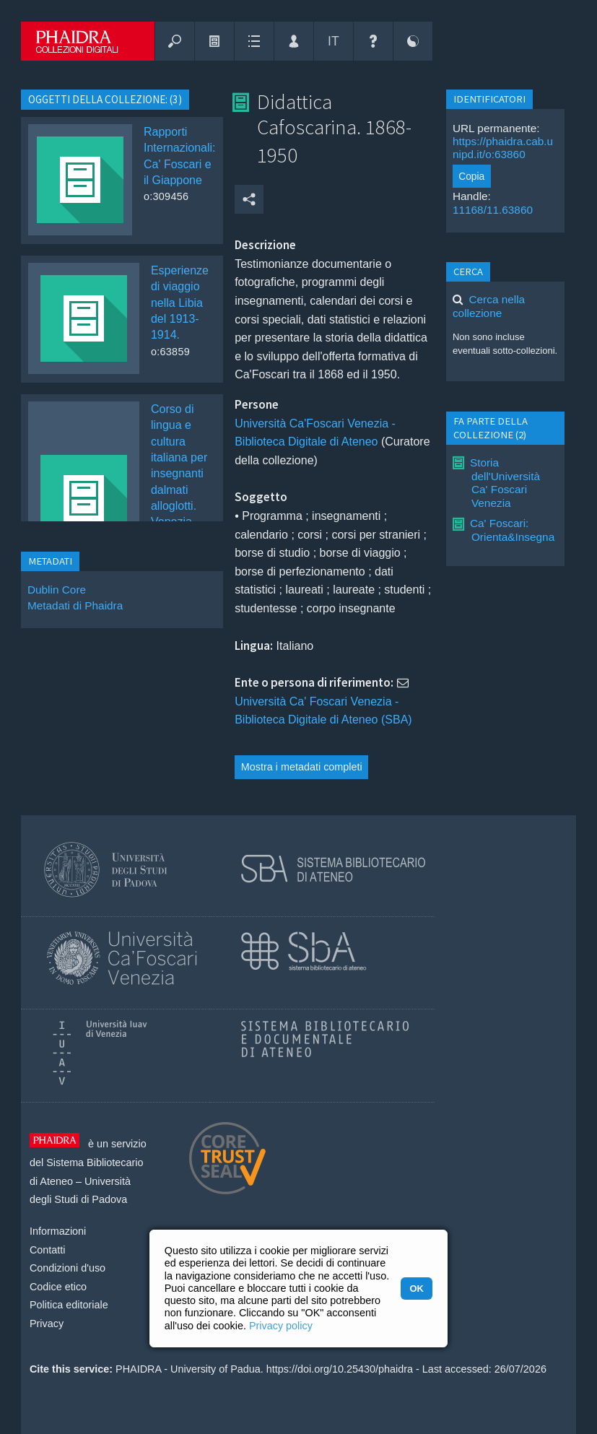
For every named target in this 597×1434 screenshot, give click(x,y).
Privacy (47, 1323)
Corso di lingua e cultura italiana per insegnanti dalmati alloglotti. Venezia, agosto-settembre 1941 (179, 490)
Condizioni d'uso (67, 1268)
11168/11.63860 (493, 210)
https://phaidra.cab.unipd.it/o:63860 (503, 147)
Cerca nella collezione (489, 305)
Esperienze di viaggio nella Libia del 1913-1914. (180, 303)
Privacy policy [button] (281, 1325)
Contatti (48, 1250)
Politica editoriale (69, 1305)
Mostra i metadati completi (301, 767)
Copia (471, 176)
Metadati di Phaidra (75, 605)
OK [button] (416, 1288)
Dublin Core (56, 589)
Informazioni (58, 1231)
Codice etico (58, 1286)
